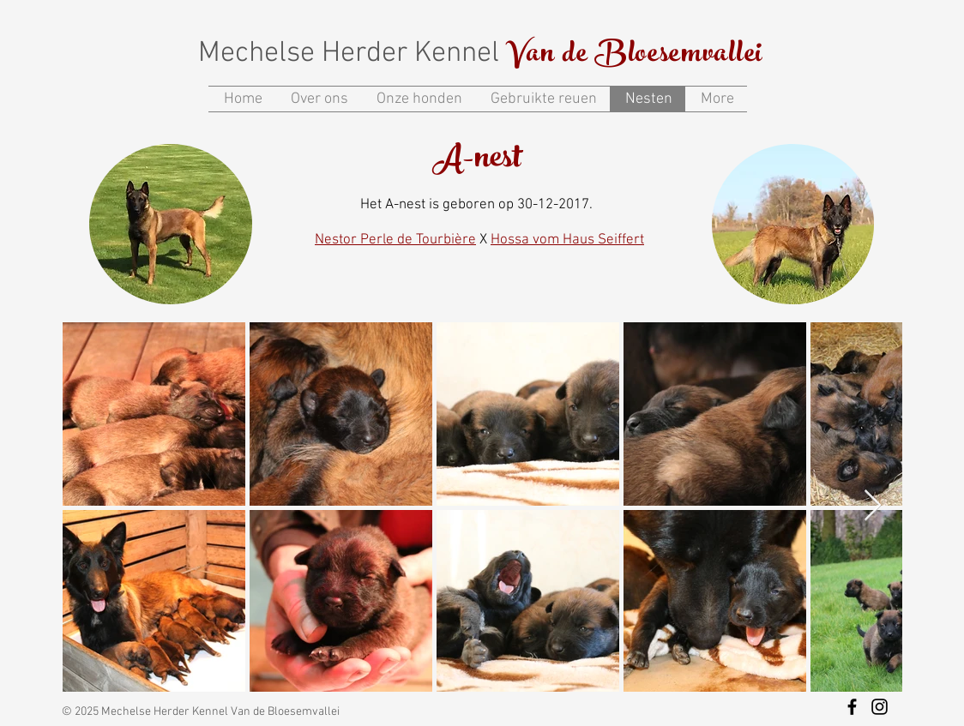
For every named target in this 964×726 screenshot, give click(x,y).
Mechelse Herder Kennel (352, 53)
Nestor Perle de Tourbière (395, 240)
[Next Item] (873, 506)
